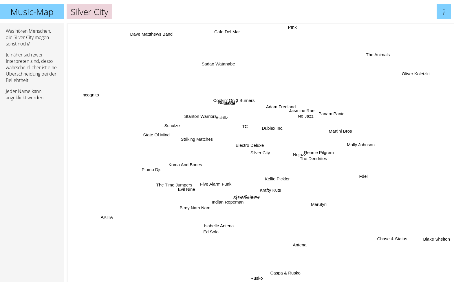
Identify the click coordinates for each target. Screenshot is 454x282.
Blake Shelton (433, 237)
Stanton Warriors (205, 113)
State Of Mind (159, 131)
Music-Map (32, 12)
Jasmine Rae (302, 111)
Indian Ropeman (229, 201)
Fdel (364, 175)
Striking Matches (197, 139)
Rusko (255, 278)
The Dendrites (315, 157)
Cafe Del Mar (228, 36)
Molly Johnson (363, 145)
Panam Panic (330, 113)
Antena (300, 243)
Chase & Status (396, 237)
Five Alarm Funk (214, 183)
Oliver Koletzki (406, 78)
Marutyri (317, 204)
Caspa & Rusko (285, 272)
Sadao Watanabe (219, 64)
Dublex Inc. (273, 126)
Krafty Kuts (271, 190)
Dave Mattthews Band (154, 37)
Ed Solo (210, 232)
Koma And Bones (187, 163)
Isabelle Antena (219, 225)
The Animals (372, 59)
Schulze (175, 124)
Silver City (260, 152)
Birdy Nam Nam (195, 208)
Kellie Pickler (276, 177)
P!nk (291, 27)
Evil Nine (187, 189)
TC (247, 124)
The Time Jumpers (176, 184)
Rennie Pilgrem (319, 150)
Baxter (230, 102)
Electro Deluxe (248, 147)
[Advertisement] (32, 194)
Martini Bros (348, 129)
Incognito (95, 96)
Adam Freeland (284, 106)
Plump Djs (151, 169)
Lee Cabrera (248, 196)
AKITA (107, 217)
